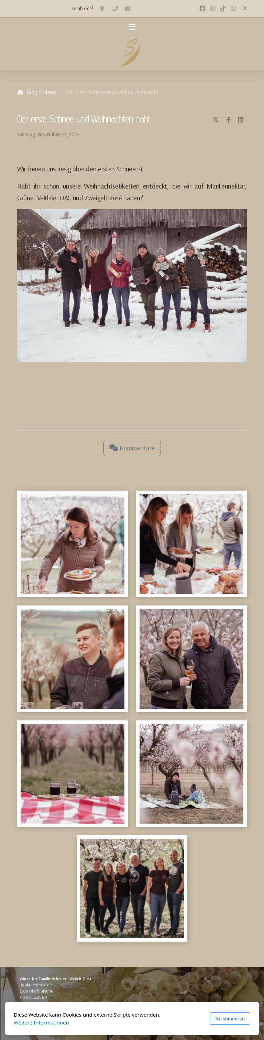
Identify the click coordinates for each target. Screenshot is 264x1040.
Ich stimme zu (230, 1019)
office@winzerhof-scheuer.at (127, 8)
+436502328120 (115, 8)
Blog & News (41, 92)
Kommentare (132, 447)
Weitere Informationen (41, 1022)
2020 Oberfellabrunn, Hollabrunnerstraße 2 (103, 8)
